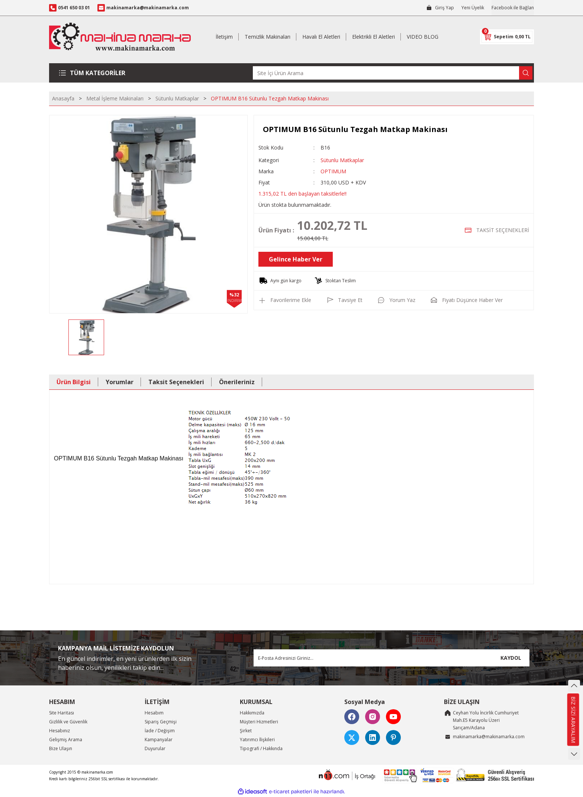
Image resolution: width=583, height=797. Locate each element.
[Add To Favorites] (284, 300)
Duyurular (155, 748)
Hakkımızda (252, 713)
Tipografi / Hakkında (261, 748)
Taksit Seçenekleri (176, 382)
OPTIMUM (333, 171)
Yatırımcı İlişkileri (257, 739)
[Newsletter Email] (391, 657)
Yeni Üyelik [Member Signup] (472, 7)
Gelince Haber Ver (295, 259)
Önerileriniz (237, 382)
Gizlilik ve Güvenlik (68, 722)
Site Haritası (61, 713)
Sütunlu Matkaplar (342, 160)
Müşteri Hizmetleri (259, 722)
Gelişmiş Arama (65, 739)
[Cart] (506, 37)
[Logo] (120, 36)
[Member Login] (440, 8)
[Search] (392, 73)
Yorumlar (119, 382)
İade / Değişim (160, 730)
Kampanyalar (159, 739)
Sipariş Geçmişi (161, 722)
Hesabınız (59, 730)
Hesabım (154, 713)
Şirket (246, 730)
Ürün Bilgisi (74, 382)
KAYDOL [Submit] (510, 657)
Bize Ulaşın (60, 748)
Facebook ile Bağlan (513, 7)
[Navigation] (95, 73)
